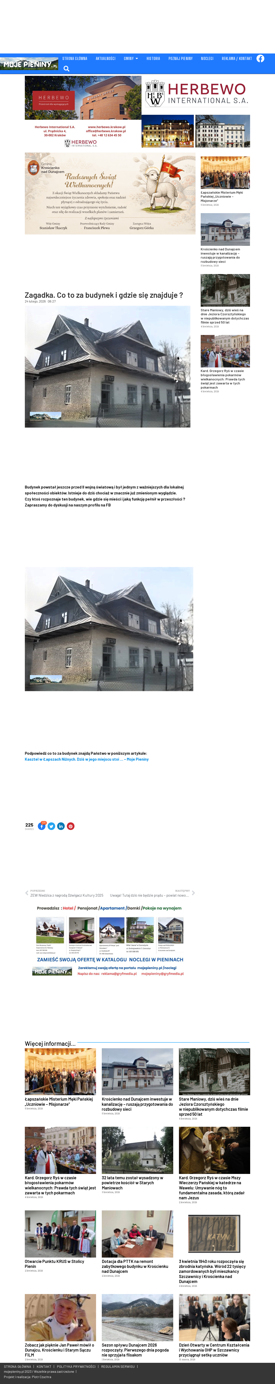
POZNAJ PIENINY (181, 58)
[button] (66, 68)
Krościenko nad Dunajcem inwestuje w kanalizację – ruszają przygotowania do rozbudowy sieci (220, 255)
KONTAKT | (44, 1366)
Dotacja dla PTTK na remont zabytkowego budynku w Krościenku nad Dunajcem (135, 1266)
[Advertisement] (137, 26)
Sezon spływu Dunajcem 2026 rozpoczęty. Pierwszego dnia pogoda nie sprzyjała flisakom (135, 1349)
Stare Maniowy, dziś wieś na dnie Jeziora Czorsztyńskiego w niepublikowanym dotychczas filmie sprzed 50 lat (225, 316)
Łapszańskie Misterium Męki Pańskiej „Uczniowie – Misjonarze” (222, 196)
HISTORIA (153, 58)
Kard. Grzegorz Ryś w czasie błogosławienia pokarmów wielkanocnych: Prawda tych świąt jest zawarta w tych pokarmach (223, 379)
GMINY (131, 58)
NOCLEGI (207, 58)
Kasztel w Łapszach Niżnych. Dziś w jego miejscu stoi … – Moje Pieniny (87, 759)
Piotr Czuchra (41, 1377)
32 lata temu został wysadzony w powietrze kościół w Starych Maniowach (132, 1182)
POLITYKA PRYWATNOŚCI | (77, 1366)
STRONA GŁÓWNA (74, 58)
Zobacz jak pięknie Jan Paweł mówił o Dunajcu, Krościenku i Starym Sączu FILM (59, 1349)
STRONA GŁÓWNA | (19, 1366)
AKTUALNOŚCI (106, 58)
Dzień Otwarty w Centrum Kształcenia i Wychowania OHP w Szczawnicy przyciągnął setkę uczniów (214, 1349)
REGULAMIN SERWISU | (119, 1366)
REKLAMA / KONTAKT (237, 58)
